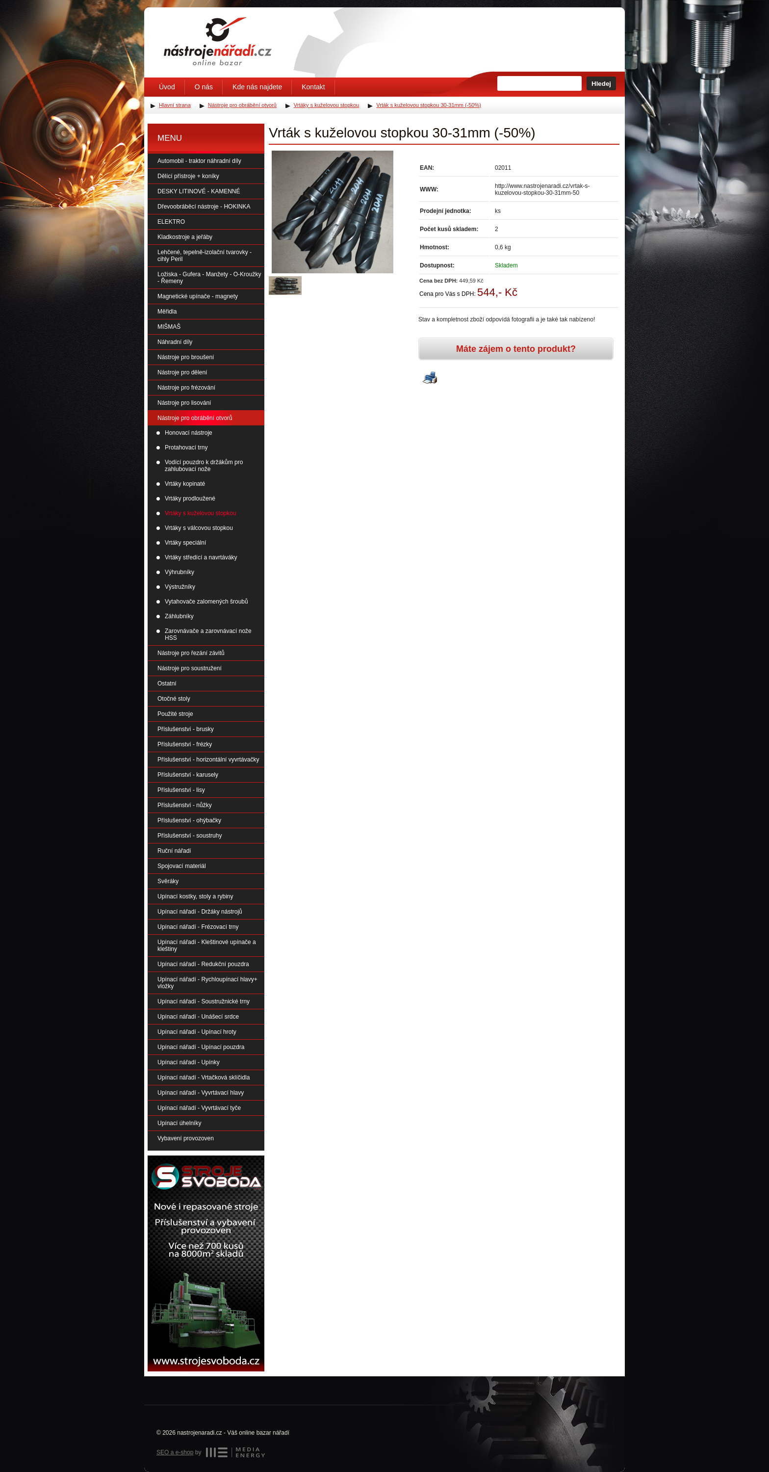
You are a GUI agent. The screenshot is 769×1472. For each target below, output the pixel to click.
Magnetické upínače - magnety (197, 296)
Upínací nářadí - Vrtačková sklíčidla (203, 1077)
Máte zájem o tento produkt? (516, 349)
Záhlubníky (179, 616)
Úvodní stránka (218, 41)
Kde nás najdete (257, 87)
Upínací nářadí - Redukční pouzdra (203, 964)
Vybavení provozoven (185, 1138)
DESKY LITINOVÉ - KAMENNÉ (198, 191)
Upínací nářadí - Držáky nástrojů (199, 911)
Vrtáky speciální (185, 542)
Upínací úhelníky (179, 1123)
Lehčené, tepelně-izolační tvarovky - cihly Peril (204, 256)
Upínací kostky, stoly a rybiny (195, 896)
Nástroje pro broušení (185, 357)
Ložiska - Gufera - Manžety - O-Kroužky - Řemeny (209, 278)
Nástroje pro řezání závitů (191, 653)
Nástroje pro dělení (182, 372)
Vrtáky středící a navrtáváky (201, 557)
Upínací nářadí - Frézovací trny (197, 926)
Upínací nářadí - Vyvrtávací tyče (199, 1107)
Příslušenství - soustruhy (189, 835)
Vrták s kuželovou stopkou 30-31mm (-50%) (428, 105)
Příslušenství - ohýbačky (189, 820)
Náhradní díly (174, 342)
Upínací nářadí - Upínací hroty (196, 1031)
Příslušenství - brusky (185, 729)
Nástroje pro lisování (184, 402)
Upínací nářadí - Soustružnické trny (203, 1001)
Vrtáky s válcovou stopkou (199, 528)
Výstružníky (180, 586)
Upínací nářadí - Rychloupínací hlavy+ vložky (207, 983)
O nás (204, 87)
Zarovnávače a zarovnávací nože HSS (208, 634)
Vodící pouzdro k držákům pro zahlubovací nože (204, 466)
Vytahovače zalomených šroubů (206, 601)
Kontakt (313, 87)
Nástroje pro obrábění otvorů (194, 418)
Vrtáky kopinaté (185, 483)
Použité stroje (175, 713)
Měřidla (167, 311)
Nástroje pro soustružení (189, 668)
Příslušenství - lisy (181, 790)
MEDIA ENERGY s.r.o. (235, 1452)
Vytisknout (429, 378)
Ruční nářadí (174, 850)
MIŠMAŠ (168, 326)
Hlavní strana (175, 105)
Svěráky (168, 881)
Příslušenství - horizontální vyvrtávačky (208, 759)
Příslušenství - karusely (187, 774)
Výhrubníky (179, 572)
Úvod (167, 87)
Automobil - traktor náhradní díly (199, 161)
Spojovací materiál (181, 866)
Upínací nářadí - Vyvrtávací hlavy (200, 1092)
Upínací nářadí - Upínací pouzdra (200, 1047)
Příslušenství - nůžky (184, 805)
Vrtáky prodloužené (190, 498)
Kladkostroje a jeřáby (184, 237)
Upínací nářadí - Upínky (188, 1062)
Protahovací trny (186, 447)
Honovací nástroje (188, 432)
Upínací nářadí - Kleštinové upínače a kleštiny (206, 945)
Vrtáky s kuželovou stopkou (200, 513)
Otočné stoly (173, 698)
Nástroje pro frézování (186, 387)
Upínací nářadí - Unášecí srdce (198, 1016)
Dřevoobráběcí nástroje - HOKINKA (203, 206)
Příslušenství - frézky (184, 744)
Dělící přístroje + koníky (188, 176)
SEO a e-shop (174, 1452)
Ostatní (167, 683)
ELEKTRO (171, 221)
